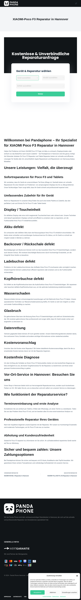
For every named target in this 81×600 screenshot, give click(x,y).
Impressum (63, 596)
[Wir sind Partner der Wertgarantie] (40, 547)
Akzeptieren (37, 592)
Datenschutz (55, 596)
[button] (77, 576)
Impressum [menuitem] (7, 596)
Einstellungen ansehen (69, 592)
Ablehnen (53, 592)
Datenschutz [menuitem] (17, 596)
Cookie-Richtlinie (47, 596)
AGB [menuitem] (25, 596)
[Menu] (76, 3)
